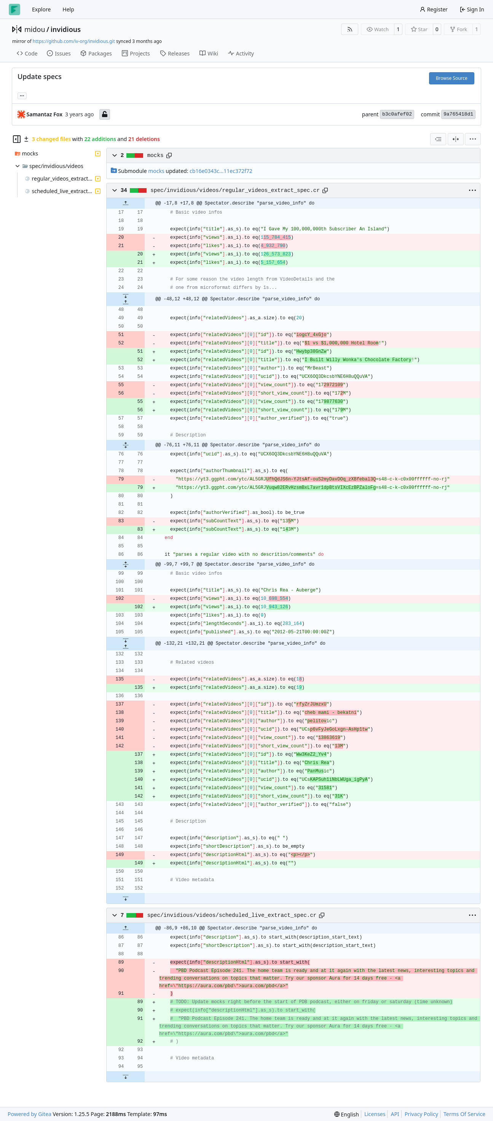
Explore (41, 9)
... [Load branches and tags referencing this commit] (22, 95)
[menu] (473, 139)
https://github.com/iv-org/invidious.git (74, 41)
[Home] (14, 9)
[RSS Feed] (350, 29)
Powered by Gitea (29, 1114)
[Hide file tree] (17, 139)
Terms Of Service (464, 1114)
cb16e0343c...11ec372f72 (221, 170)
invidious (66, 29)
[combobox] (438, 139)
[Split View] (456, 139)
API (395, 1114)
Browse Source (451, 78)
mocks (155, 155)
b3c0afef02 (397, 114)
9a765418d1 (458, 114)
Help (68, 9)
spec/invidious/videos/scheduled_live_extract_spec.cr (232, 915)
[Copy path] (169, 155)
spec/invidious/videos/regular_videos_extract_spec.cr (235, 190)
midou (34, 29)
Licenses (375, 1114)
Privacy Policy (421, 1114)
